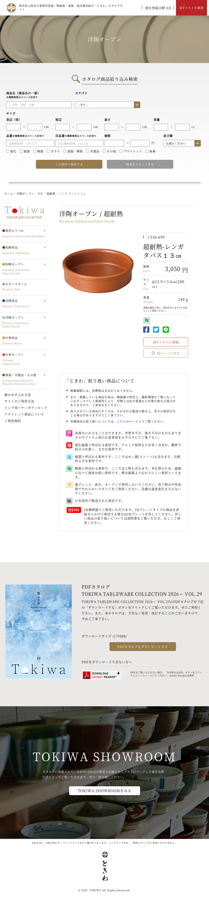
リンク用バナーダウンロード (26, 407)
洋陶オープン (25, 193)
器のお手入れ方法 (17, 394)
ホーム (8, 193)
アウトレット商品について (24, 414)
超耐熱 (51, 193)
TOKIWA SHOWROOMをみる (104, 790)
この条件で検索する (69, 164)
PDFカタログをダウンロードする (142, 646)
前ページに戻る (165, 353)
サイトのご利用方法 (19, 401)
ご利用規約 (12, 420)
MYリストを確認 (191, 8)
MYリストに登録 (166, 342)
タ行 (40, 193)
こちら (121, 421)
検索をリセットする (140, 164)
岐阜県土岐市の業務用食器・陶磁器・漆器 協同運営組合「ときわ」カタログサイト (71, 7)
